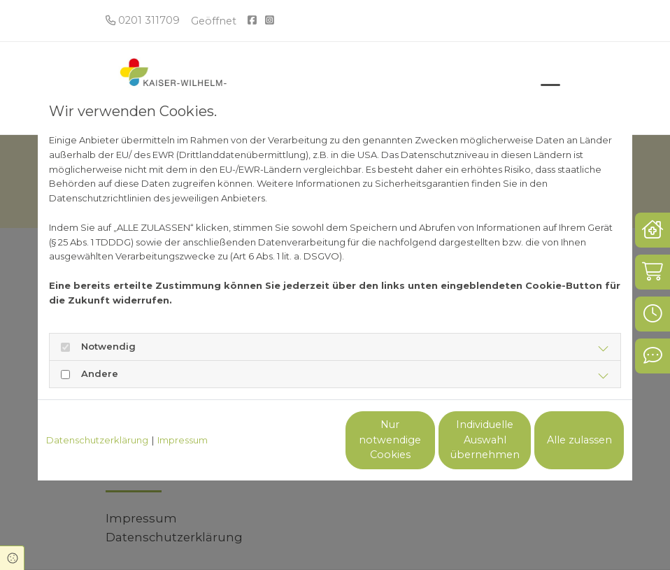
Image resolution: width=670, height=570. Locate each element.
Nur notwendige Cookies (294, 440)
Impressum (182, 440)
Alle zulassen (559, 440)
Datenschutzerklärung (97, 440)
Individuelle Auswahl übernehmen (426, 440)
